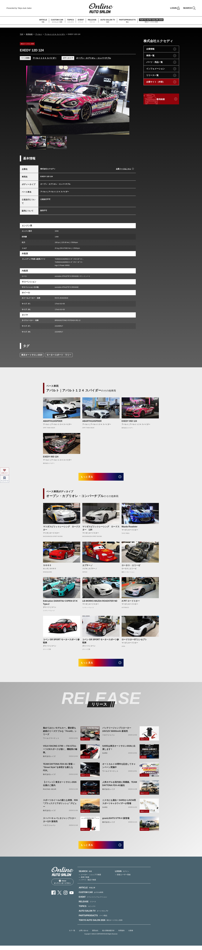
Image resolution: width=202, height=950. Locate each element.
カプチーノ (87, 567)
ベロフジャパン (108, 738)
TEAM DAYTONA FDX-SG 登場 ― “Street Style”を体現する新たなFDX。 (59, 770)
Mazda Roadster (129, 528)
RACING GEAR (49, 792)
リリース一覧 (152, 75)
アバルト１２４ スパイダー (55, 34)
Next (125, 100)
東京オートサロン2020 (31, 355)
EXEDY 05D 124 (129, 421)
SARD (104, 756)
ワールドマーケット (51, 741)
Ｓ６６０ (47, 567)
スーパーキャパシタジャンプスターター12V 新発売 (59, 822)
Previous (30, 100)
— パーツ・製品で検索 (87, 884)
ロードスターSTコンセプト (134, 641)
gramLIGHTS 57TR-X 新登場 (115, 821)
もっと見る (89, 477)
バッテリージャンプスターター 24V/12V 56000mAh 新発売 (116, 732)
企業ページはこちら (123, 169)
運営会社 (95, 935)
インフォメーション (155, 69)
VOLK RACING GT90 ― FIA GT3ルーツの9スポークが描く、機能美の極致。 (60, 752)
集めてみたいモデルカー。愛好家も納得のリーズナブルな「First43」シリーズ (60, 734)
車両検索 (29, 34)
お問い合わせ (83, 935)
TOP (21, 34)
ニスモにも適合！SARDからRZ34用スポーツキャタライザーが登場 (119, 804)
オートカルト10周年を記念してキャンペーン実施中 (119, 768)
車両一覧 (150, 55)
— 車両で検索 (84, 881)
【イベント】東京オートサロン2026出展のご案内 (60, 786)
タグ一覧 (72, 935)
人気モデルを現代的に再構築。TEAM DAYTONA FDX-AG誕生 (119, 786)
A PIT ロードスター (131, 602)
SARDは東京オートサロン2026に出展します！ (118, 750)
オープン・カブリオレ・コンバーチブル (93, 58)
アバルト (38, 34)
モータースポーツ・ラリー (59, 355)
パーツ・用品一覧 (154, 62)
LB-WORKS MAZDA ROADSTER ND (99, 602)
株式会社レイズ (49, 759)
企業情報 (150, 49)
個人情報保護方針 (108, 935)
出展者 (130, 935)
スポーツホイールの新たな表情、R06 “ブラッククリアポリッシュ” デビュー (60, 806)
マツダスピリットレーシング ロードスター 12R (100, 529)
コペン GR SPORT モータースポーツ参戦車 (61, 642)
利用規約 (121, 935)
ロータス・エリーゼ (131, 567)
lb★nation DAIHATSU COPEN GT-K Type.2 (60, 604)
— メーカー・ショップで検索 (90, 879)
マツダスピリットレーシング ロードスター (61, 529)
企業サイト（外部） (155, 82)
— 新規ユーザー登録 (123, 879)
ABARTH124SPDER (52, 421)
